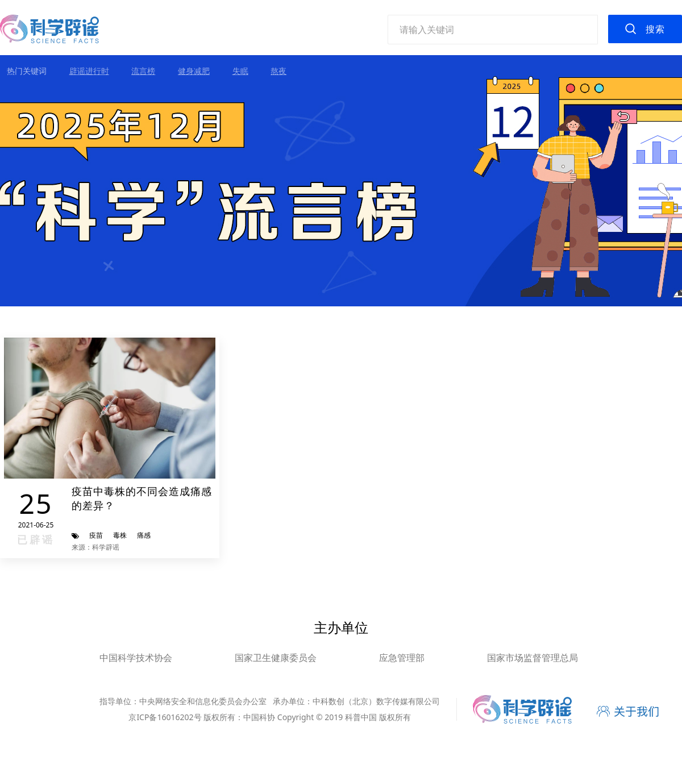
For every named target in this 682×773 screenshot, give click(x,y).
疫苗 (96, 535)
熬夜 (278, 70)
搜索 (655, 29)
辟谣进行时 (89, 70)
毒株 (120, 535)
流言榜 (143, 70)
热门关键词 (27, 70)
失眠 (240, 70)
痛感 (144, 535)
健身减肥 (194, 70)
